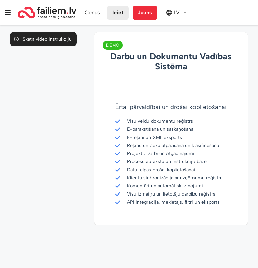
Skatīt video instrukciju (47, 39)
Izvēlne (8, 13)
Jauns (145, 12)
